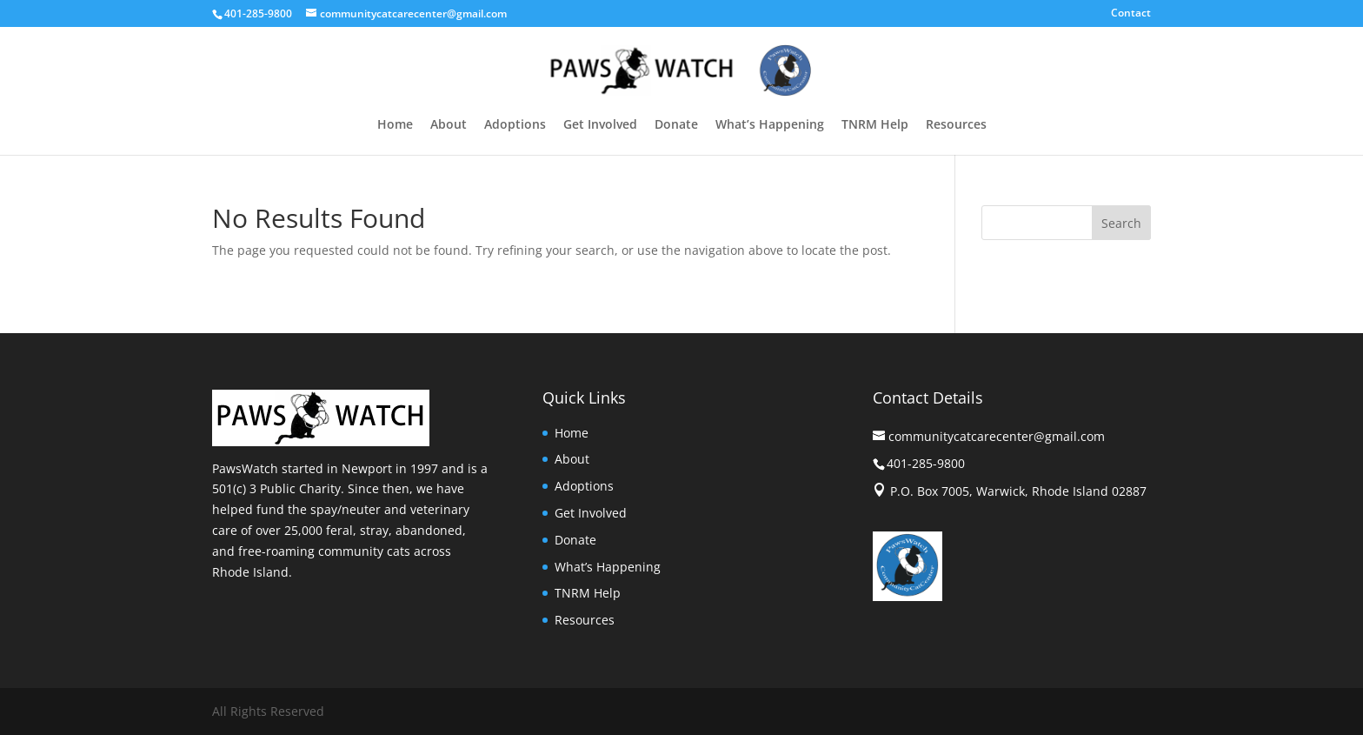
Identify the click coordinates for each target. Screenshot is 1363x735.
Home (395, 125)
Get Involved (600, 125)
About (448, 125)
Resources (956, 125)
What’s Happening (769, 125)
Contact (1131, 14)
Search (1121, 223)
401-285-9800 (258, 13)
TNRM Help (874, 125)
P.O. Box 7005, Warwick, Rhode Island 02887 (1018, 491)
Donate (676, 125)
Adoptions (515, 125)
